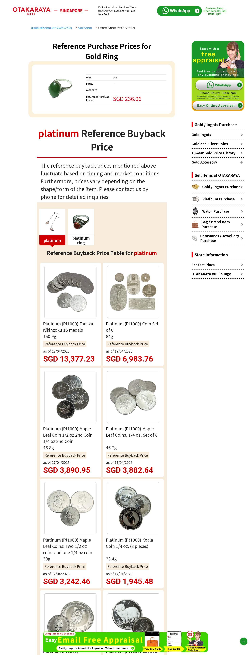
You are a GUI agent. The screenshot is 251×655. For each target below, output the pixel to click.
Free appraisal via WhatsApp (102, 494)
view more (102, 330)
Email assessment (102, 516)
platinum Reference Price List (82, 373)
